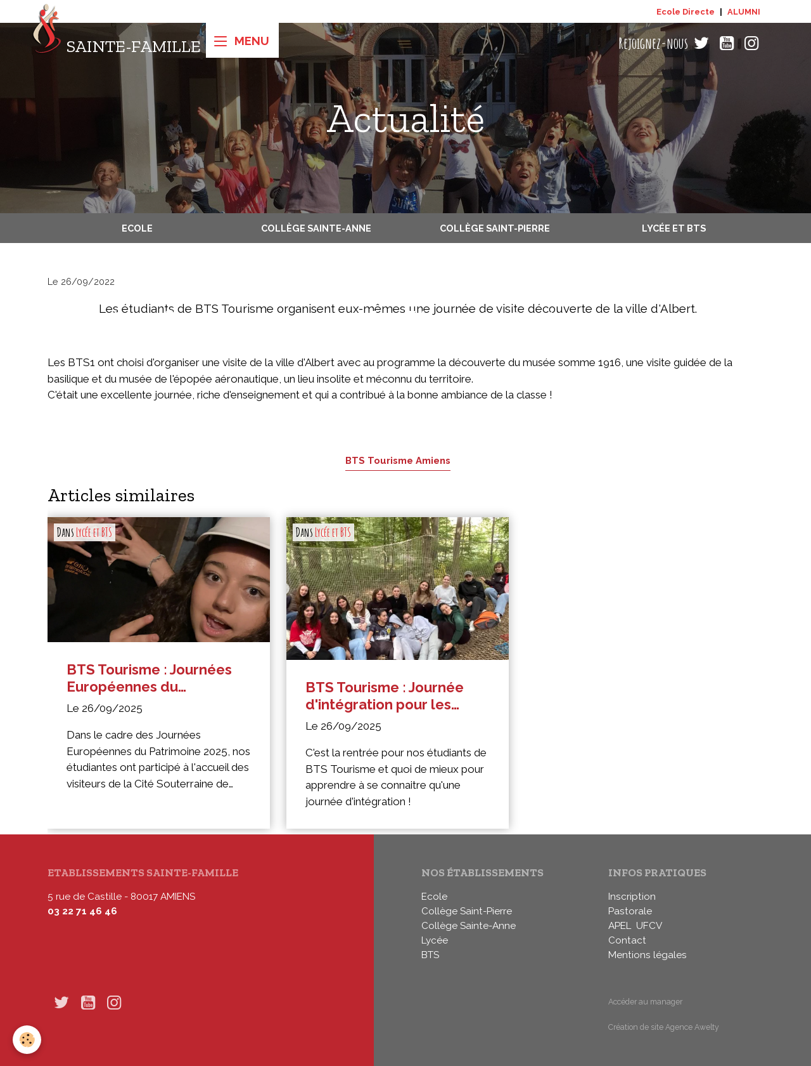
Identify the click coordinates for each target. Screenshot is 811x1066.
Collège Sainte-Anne (316, 228)
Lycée (434, 940)
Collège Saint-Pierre (495, 228)
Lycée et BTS (674, 228)
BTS (430, 955)
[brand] (116, 43)
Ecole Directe (685, 11)
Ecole (137, 228)
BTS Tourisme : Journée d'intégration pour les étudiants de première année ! (384, 696)
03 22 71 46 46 (82, 911)
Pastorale (630, 911)
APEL (619, 925)
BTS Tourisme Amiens (397, 460)
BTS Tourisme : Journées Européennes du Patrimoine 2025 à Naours (154, 678)
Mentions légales (647, 955)
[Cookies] (27, 1039)
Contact (627, 940)
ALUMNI (743, 11)
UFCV (649, 925)
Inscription (632, 896)
